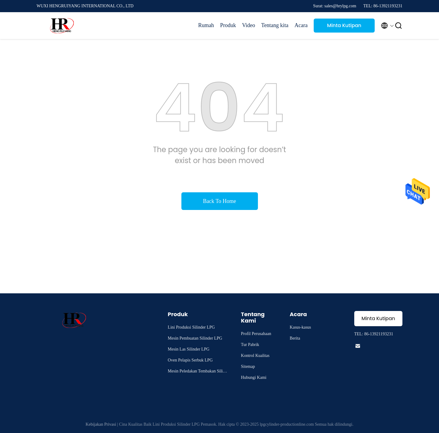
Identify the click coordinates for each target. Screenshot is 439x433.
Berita (295, 338)
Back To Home (219, 201)
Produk (228, 25)
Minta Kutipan (344, 25)
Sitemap (248, 366)
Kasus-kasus (300, 327)
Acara (301, 25)
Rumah (206, 25)
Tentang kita (274, 25)
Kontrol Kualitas (255, 355)
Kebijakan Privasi (101, 424)
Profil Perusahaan (256, 333)
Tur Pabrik (250, 344)
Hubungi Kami (253, 377)
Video (248, 25)
